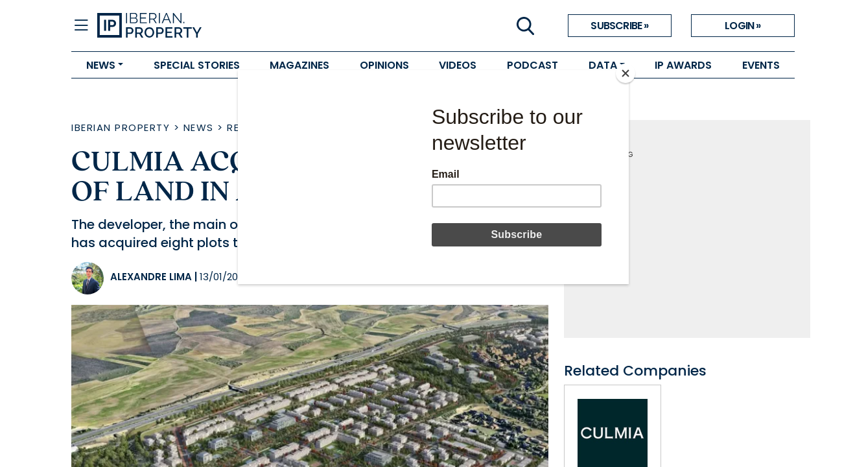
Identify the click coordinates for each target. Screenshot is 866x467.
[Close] (625, 73)
